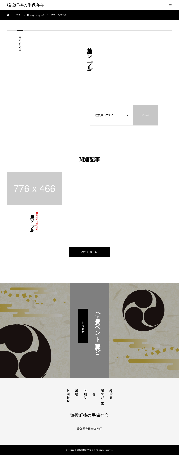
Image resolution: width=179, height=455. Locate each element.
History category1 (20, 42)
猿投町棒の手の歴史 (111, 390)
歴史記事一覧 (89, 251)
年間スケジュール (102, 395)
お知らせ (85, 392)
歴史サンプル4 (32, 222)
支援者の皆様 (76, 389)
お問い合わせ (83, 325)
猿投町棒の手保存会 (25, 5)
